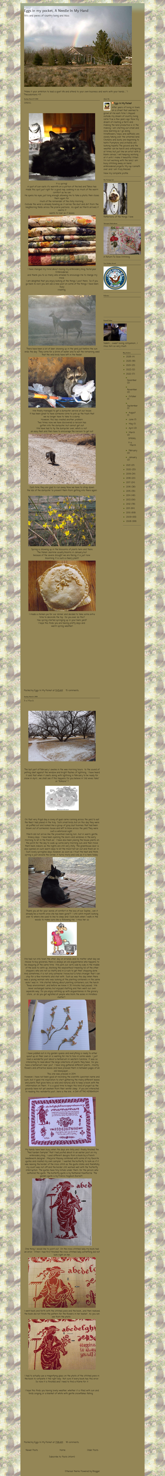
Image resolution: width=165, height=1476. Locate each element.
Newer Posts (32, 1450)
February (133, 450)
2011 (128, 508)
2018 (128, 478)
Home (62, 1450)
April (131, 428)
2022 (129, 374)
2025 (129, 361)
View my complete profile (116, 173)
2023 (129, 369)
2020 (129, 469)
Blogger (96, 1471)
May (131, 423)
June (131, 419)
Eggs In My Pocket (123, 103)
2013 (128, 499)
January (133, 457)
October (132, 396)
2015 (128, 491)
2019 (129, 474)
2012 (128, 504)
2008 (129, 521)
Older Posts (92, 1450)
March (132, 432)
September (132, 405)
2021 (128, 465)
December (132, 380)
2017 (128, 482)
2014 (128, 495)
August (132, 412)
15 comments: (73, 690)
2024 (129, 365)
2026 (129, 356)
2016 (128, 486)
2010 (128, 512)
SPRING (27, 103)
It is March (29, 701)
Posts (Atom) (68, 1456)
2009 (129, 517)
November (132, 389)
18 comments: (73, 1442)
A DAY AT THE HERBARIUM (86, 1091)
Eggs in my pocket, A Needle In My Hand (56, 10)
